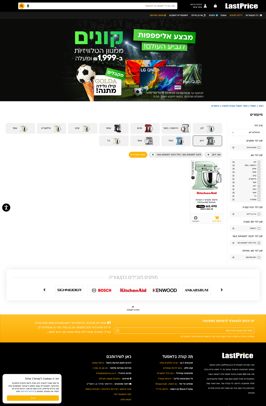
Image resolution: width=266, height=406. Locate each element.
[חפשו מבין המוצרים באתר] (97, 6)
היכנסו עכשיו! (164, 378)
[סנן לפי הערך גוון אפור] (246, 192)
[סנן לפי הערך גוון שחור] (246, 171)
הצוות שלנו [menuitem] (126, 399)
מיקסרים (215, 105)
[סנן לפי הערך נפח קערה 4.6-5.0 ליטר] (246, 213)
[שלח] (117, 330)
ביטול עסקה (98, 362)
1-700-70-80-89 (100, 368)
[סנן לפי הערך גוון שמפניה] (246, 199)
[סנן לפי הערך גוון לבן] (246, 161)
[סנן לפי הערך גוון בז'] (246, 195)
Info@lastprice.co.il (106, 373)
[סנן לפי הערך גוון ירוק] (246, 185)
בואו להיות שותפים (172, 368)
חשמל (253, 105)
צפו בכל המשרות (165, 373)
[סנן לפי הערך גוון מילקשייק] (246, 178)
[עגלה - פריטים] (215, 6)
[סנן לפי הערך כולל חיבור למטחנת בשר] (246, 242)
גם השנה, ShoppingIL (166, 383)
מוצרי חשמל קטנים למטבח (234, 105)
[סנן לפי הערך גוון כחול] (246, 189)
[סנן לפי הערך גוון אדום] (246, 168)
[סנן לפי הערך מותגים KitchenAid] (246, 147)
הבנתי (33, 398)
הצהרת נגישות (92, 389)
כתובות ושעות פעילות (109, 378)
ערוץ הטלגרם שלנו (169, 362)
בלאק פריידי (162, 389)
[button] (196, 4)
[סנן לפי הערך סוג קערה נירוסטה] (246, 228)
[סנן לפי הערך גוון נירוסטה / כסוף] (246, 165)
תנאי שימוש (125, 389)
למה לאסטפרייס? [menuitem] (122, 394)
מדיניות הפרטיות (27, 391)
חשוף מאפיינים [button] (138, 154)
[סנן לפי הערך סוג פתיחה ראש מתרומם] (246, 257)
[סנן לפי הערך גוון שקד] (246, 182)
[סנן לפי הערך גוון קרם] (246, 175)
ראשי (261, 105)
